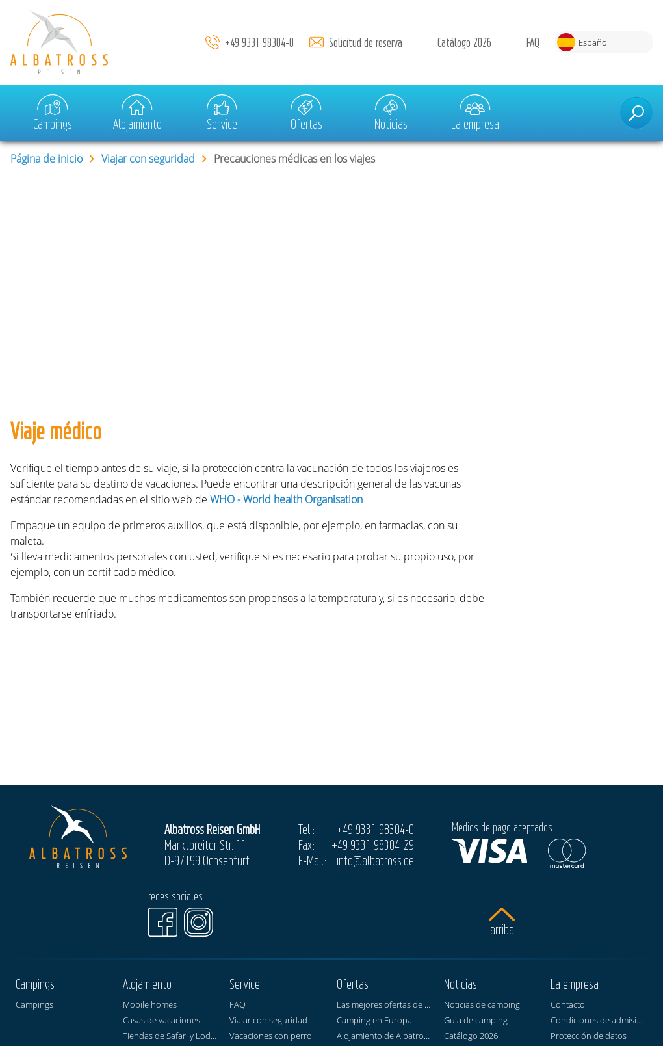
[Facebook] (162, 922)
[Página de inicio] (59, 42)
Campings (52, 113)
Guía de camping (476, 1020)
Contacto (568, 1004)
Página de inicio (46, 158)
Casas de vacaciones (161, 1020)
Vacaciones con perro (270, 1035)
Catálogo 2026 (464, 42)
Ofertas (306, 113)
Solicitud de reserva (365, 42)
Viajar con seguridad (148, 158)
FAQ (533, 42)
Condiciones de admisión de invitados (599, 1020)
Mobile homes (150, 1004)
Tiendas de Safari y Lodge (171, 1035)
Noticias (391, 113)
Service (222, 113)
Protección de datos (589, 1035)
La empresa (475, 113)
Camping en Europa (374, 1020)
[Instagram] (198, 922)
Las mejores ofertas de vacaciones (385, 1004)
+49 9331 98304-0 (259, 42)
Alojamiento (137, 113)
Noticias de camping (482, 1004)
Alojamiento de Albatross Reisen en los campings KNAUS (385, 1035)
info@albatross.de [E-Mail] (375, 860)
